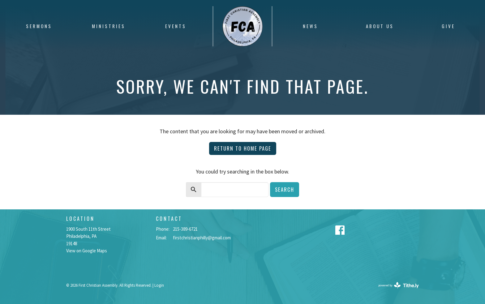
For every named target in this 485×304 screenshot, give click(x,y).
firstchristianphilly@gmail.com (202, 238)
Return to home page (242, 148)
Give (448, 26)
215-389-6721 (185, 229)
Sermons (39, 26)
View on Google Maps (86, 251)
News (310, 26)
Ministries (108, 26)
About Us (380, 26)
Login (159, 285)
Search (284, 189)
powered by (398, 285)
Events (175, 26)
